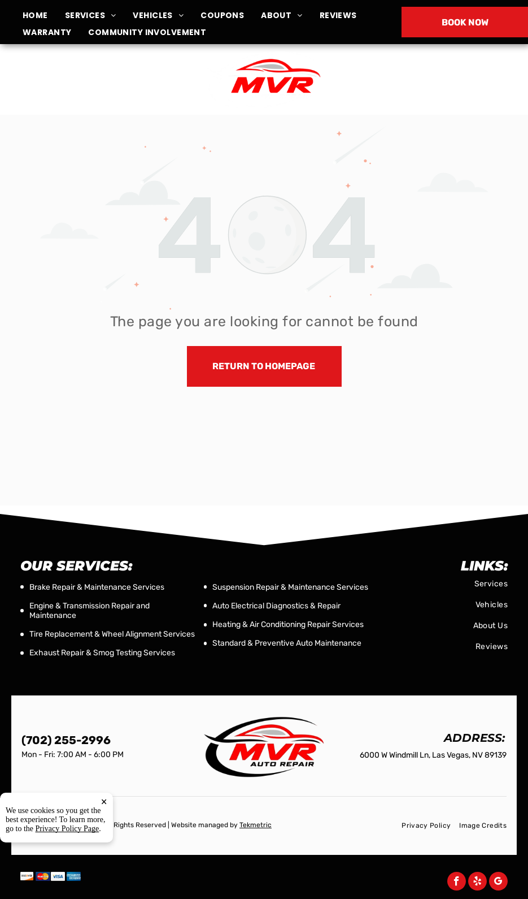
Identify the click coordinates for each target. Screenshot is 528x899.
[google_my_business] (498, 882)
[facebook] (456, 882)
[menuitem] (44, 15)
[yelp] (477, 882)
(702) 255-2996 (439, 80)
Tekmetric (255, 825)
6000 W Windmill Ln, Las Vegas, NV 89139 (89, 86)
